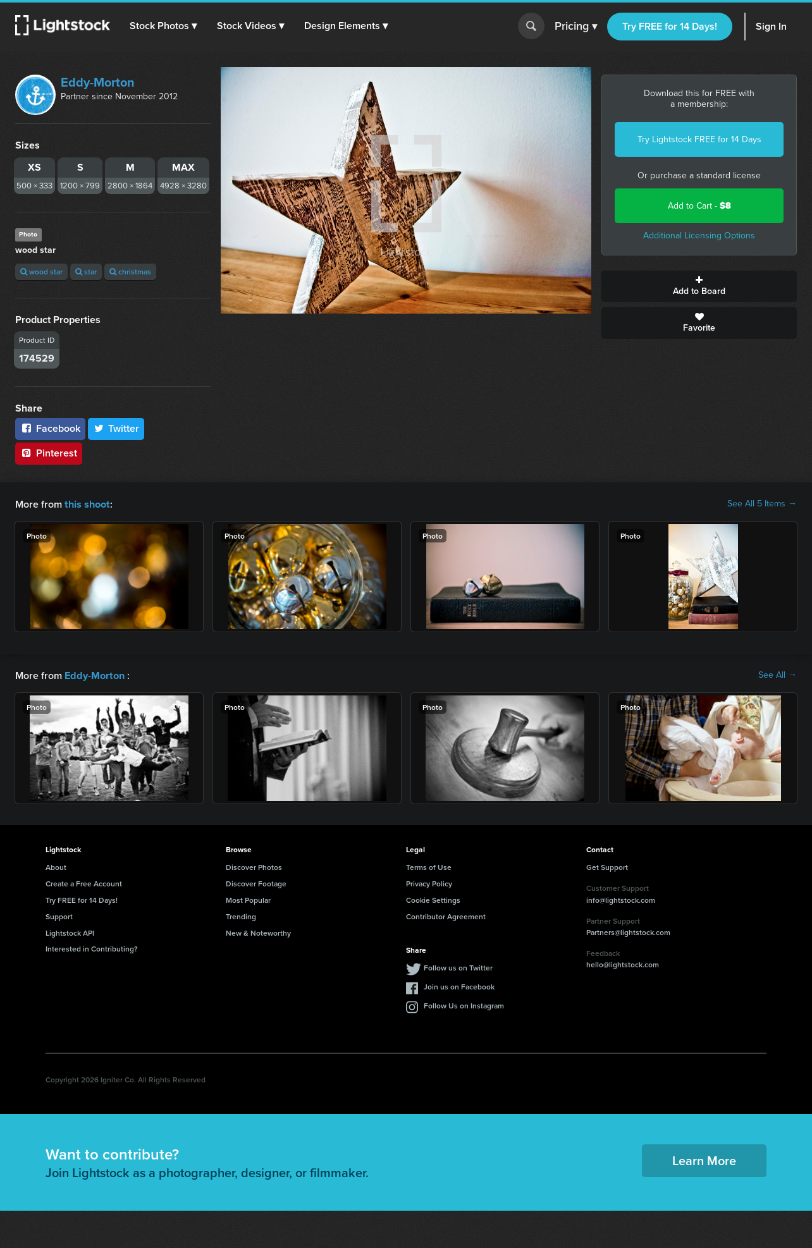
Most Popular (248, 898)
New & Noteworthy (258, 931)
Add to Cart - (699, 205)
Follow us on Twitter (458, 966)
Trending (241, 915)
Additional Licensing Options (699, 235)
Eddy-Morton (98, 82)
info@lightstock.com (620, 898)
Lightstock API (70, 931)
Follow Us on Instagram (464, 1004)
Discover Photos (254, 865)
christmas (130, 271)
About (56, 865)
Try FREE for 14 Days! (669, 26)
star (86, 271)
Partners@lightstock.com (628, 931)
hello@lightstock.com (622, 963)
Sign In (771, 26)
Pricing (576, 26)
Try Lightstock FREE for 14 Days (699, 139)
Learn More (704, 1159)
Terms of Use (429, 865)
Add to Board (699, 286)
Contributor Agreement (446, 915)
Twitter (116, 428)
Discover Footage (256, 882)
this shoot (87, 503)
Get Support (607, 865)
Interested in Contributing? (92, 947)
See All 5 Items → (762, 504)
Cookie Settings (433, 898)
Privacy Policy (429, 882)
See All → (777, 674)
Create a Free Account (84, 882)
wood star (41, 271)
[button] (163, 26)
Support (59, 915)
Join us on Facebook (459, 985)
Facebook (50, 428)
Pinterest (48, 453)
